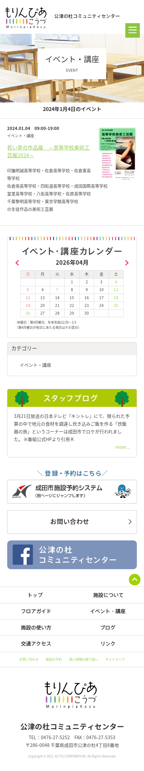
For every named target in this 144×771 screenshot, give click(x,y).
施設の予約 (54, 659)
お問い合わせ (29, 659)
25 (116, 305)
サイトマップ (115, 659)
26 (28, 313)
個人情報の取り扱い (83, 659)
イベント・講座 (35, 365)
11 (116, 289)
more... (122, 447)
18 (116, 297)
